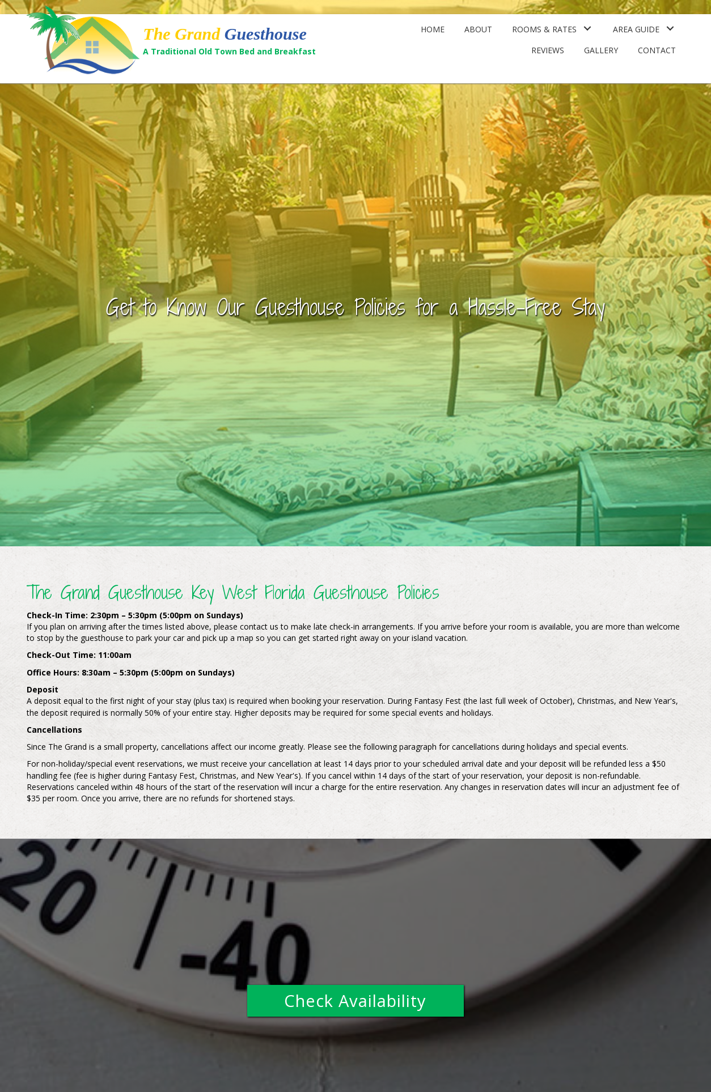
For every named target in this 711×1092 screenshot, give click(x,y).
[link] (432, 28)
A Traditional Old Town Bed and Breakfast (229, 51)
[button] (355, 1000)
